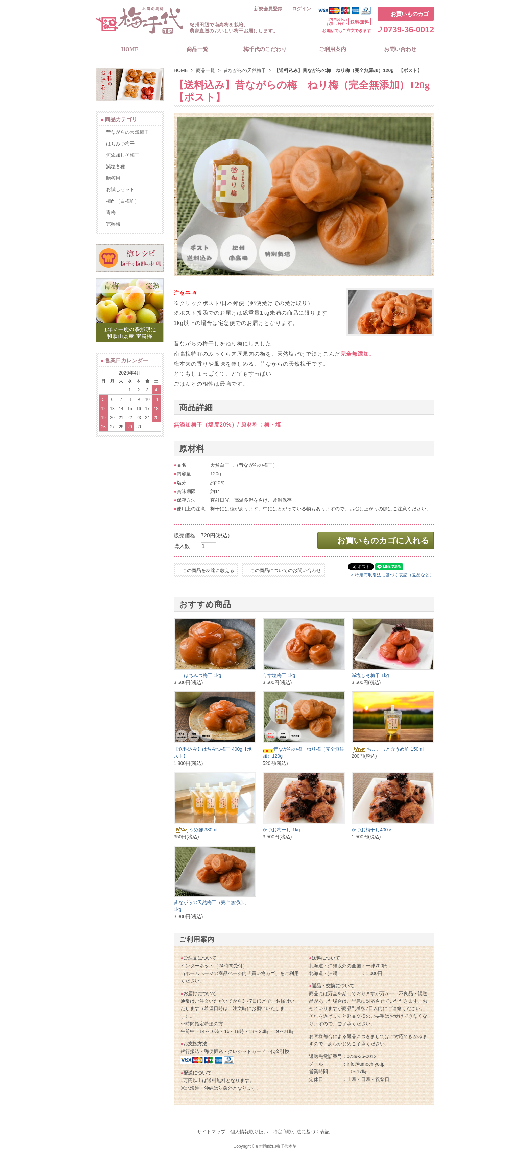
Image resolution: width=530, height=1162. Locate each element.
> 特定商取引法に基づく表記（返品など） (392, 575)
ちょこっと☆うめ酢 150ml (388, 749)
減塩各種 (115, 166)
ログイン (301, 8)
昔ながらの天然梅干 (244, 70)
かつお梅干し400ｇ (372, 829)
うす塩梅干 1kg (279, 675)
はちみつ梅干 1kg (197, 675)
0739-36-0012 (409, 29)
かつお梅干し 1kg (281, 829)
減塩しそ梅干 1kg (370, 675)
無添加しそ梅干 (122, 155)
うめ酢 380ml (195, 829)
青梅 (111, 212)
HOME (130, 49)
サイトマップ (211, 1131)
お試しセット (120, 189)
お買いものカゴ (410, 14)
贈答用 (113, 178)
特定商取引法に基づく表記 (301, 1131)
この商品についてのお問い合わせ (285, 570)
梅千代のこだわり (265, 49)
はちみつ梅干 (120, 143)
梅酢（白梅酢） (122, 201)
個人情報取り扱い (249, 1131)
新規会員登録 (268, 8)
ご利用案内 (332, 49)
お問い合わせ (400, 49)
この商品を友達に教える (208, 570)
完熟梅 (113, 224)
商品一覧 (197, 49)
